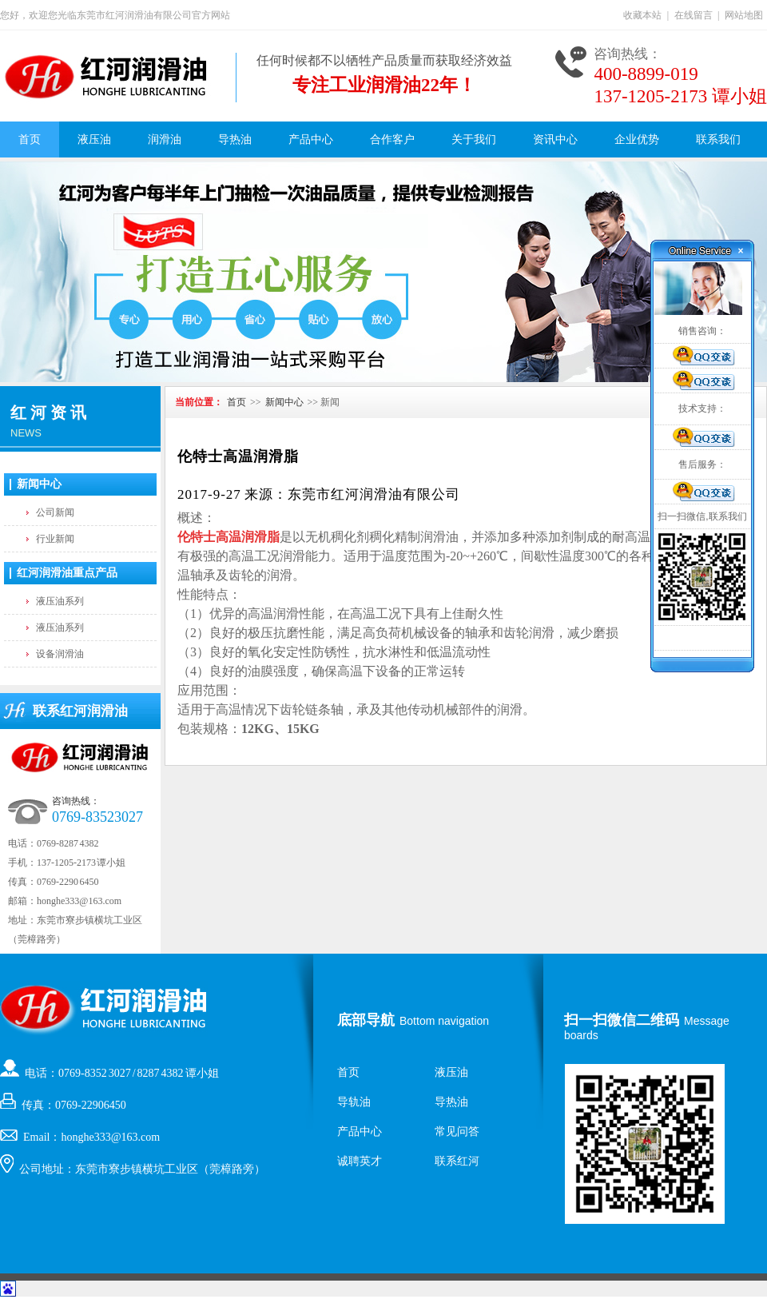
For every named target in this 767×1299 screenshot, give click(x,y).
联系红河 (457, 1161)
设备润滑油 (60, 653)
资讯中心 (555, 139)
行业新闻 (55, 538)
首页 (29, 139)
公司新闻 (55, 512)
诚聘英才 (359, 1161)
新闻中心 (39, 484)
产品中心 (310, 139)
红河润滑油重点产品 (67, 573)
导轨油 (354, 1102)
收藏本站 (642, 15)
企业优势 (636, 139)
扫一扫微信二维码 (621, 1020)
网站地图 (744, 15)
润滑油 (164, 139)
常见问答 (457, 1132)
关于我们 (473, 139)
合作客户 (392, 139)
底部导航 (366, 1020)
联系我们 (718, 139)
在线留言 (693, 15)
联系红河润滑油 (80, 711)
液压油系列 (60, 601)
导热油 (235, 139)
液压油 (94, 139)
